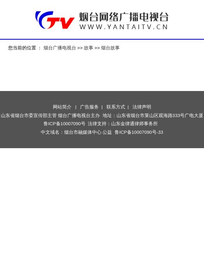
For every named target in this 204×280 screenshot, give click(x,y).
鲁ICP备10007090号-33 (139, 132)
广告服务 (89, 106)
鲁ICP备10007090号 (64, 123)
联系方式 (115, 106)
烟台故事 (110, 47)
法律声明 (142, 106)
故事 (88, 47)
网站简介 (62, 106)
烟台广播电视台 (60, 47)
